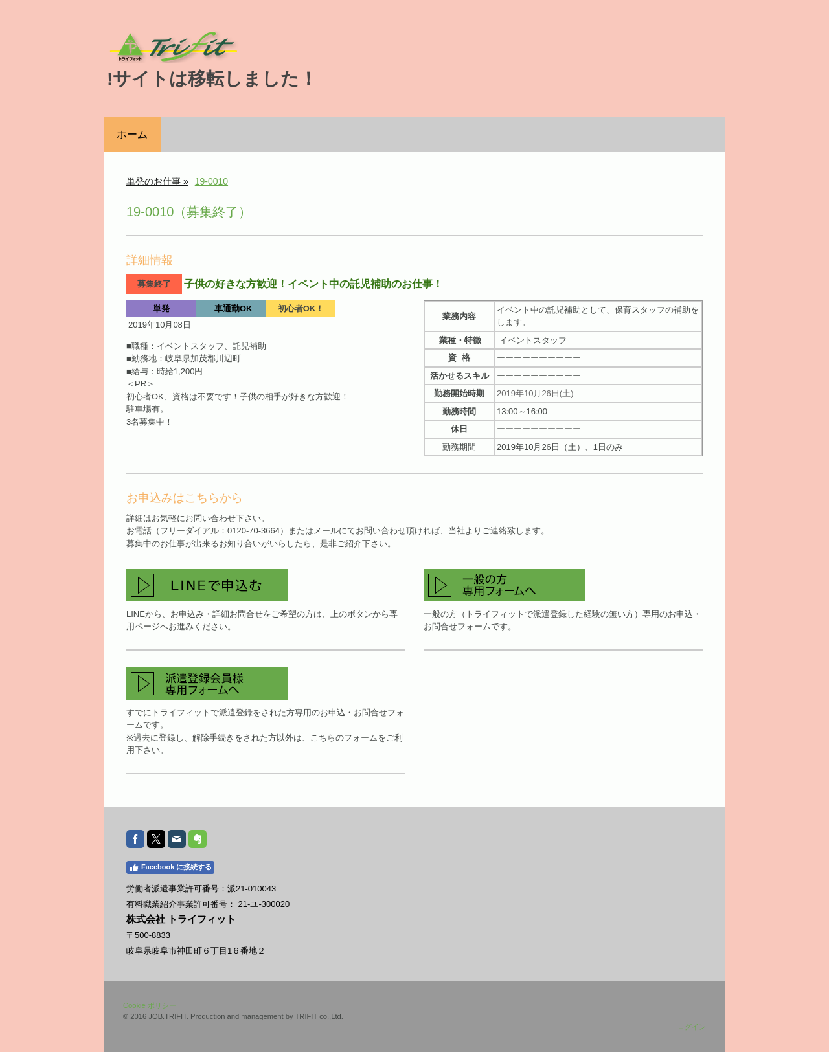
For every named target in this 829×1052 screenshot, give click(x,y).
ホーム (132, 134)
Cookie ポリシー (149, 1005)
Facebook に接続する (170, 867)
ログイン (691, 1027)
